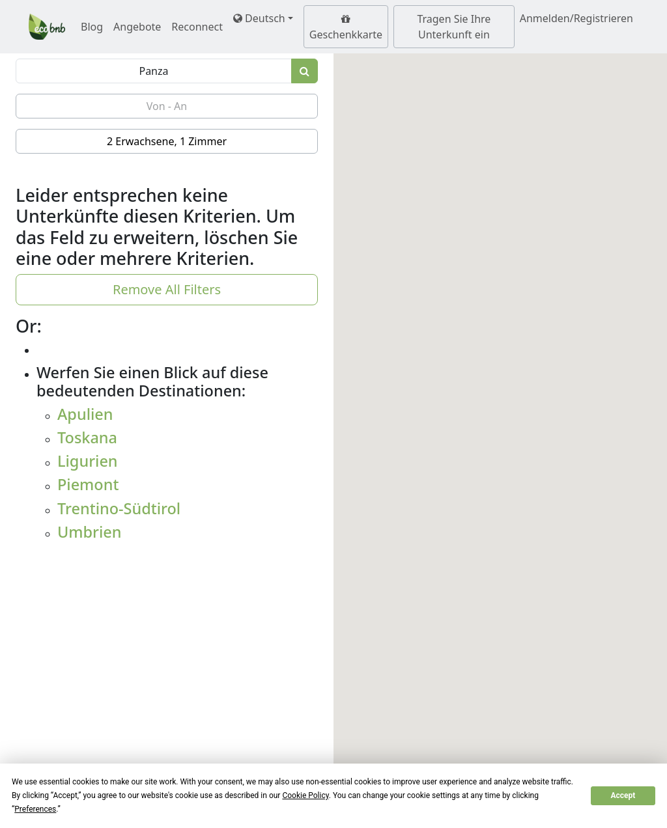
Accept (622, 795)
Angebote (137, 27)
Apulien (85, 414)
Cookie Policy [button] (305, 795)
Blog (92, 27)
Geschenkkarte (345, 28)
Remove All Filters (167, 289)
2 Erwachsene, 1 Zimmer (167, 141)
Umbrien (89, 531)
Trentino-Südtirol (118, 508)
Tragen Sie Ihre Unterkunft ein (453, 27)
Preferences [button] (35, 809)
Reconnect (197, 27)
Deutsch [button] (259, 18)
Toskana (87, 437)
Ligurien (87, 460)
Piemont (88, 484)
